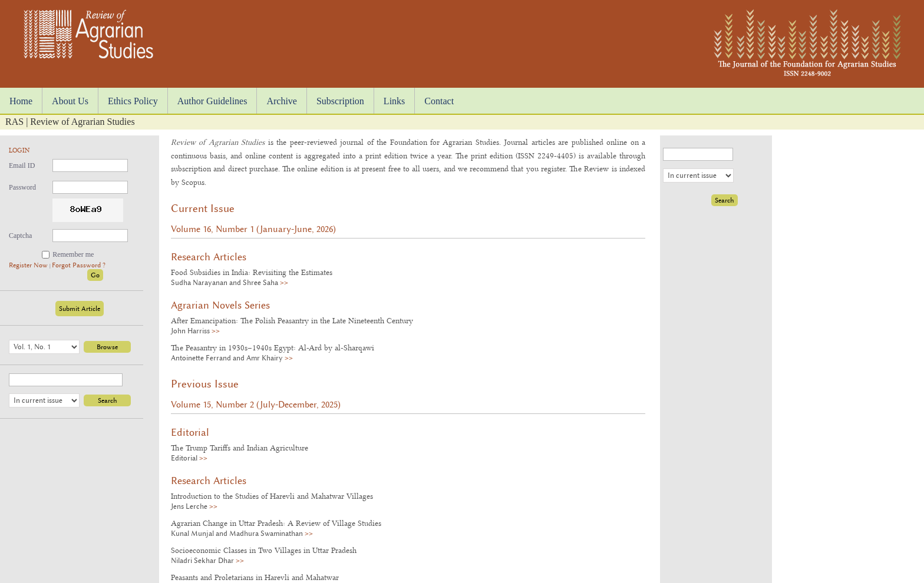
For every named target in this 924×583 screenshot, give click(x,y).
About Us (70, 101)
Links (394, 101)
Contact (439, 101)
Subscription (340, 101)
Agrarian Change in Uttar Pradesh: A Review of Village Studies (276, 523)
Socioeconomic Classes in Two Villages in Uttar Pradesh (264, 550)
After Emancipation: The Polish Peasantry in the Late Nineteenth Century (292, 320)
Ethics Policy (133, 101)
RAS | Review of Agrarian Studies (70, 122)
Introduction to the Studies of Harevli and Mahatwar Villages (272, 496)
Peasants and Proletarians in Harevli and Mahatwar (255, 577)
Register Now (29, 265)
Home (20, 101)
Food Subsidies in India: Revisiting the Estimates (251, 272)
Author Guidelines (212, 101)
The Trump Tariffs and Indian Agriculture (239, 447)
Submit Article (79, 308)
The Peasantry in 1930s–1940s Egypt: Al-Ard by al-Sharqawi (272, 347)
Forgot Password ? (78, 265)
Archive (281, 101)
